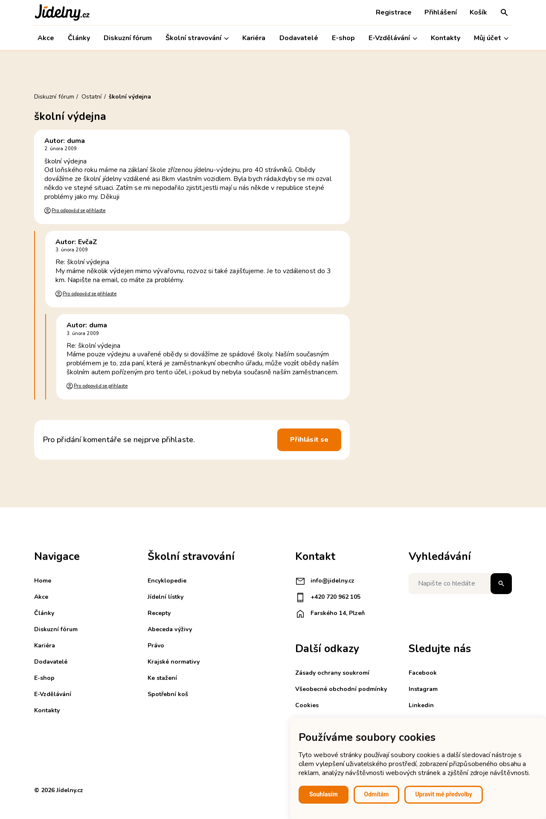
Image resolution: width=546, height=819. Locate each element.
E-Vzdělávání (393, 38)
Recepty (159, 613)
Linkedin (421, 705)
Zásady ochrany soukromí (332, 673)
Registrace (394, 12)
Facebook (423, 673)
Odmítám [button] (376, 794)
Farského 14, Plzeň (330, 614)
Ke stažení (162, 678)
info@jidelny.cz (324, 581)
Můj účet (491, 38)
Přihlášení (440, 12)
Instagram (423, 689)
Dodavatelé (298, 38)
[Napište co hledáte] (460, 583)
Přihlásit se (309, 439)
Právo (156, 645)
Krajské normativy (174, 662)
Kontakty (445, 38)
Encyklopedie (167, 581)
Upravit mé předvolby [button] (443, 794)
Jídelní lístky (165, 597)
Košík (478, 12)
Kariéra (253, 38)
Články (79, 38)
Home (42, 581)
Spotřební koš (168, 694)
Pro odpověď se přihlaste (78, 210)
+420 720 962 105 (327, 597)
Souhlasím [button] (323, 794)
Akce (46, 38)
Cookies (307, 705)
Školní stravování (197, 38)
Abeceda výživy (170, 629)
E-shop (343, 38)
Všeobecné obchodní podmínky (341, 689)
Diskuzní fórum (128, 38)
